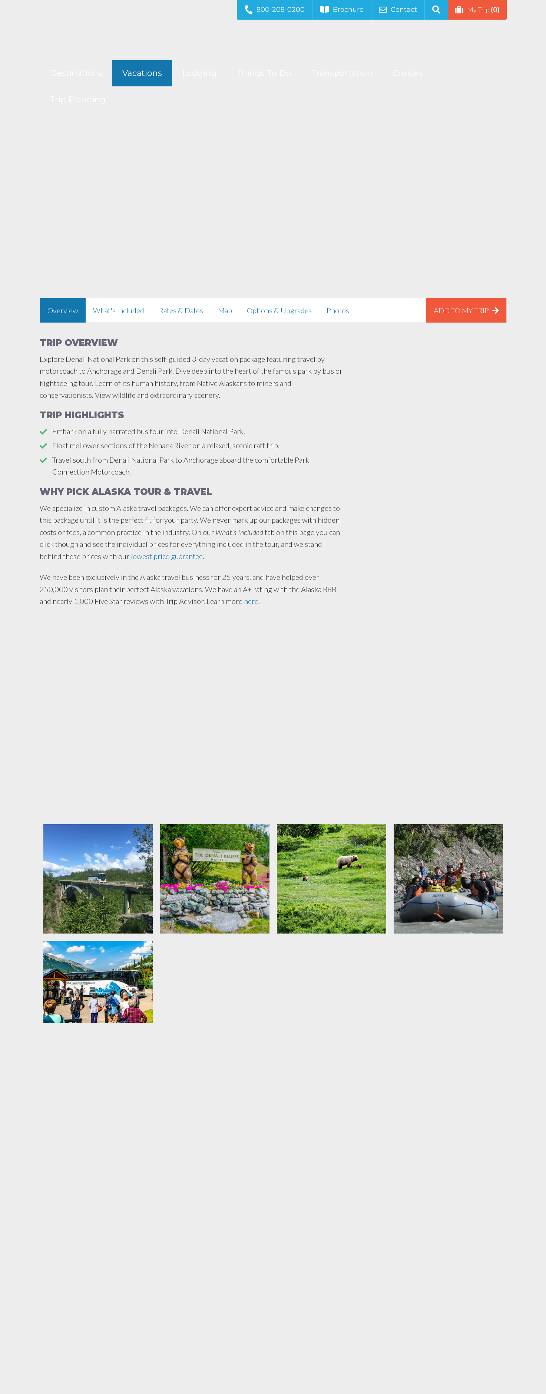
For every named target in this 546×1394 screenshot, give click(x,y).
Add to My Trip (466, 310)
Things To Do (263, 73)
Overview (62, 310)
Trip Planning (78, 100)
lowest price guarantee (167, 556)
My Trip (477, 9)
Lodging (199, 73)
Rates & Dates (181, 310)
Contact (398, 10)
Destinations (76, 73)
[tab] (63, 310)
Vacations (142, 73)
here (251, 601)
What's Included (118, 310)
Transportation (342, 73)
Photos (338, 310)
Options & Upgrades (279, 310)
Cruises (408, 73)
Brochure (342, 10)
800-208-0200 (274, 9)
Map (225, 310)
